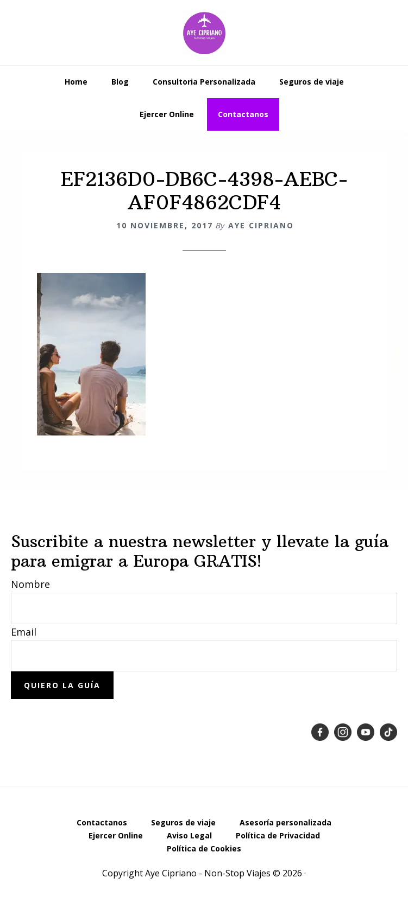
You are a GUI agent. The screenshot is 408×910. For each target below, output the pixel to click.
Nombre (30, 584)
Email (23, 631)
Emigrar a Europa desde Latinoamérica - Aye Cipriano (204, 32)
